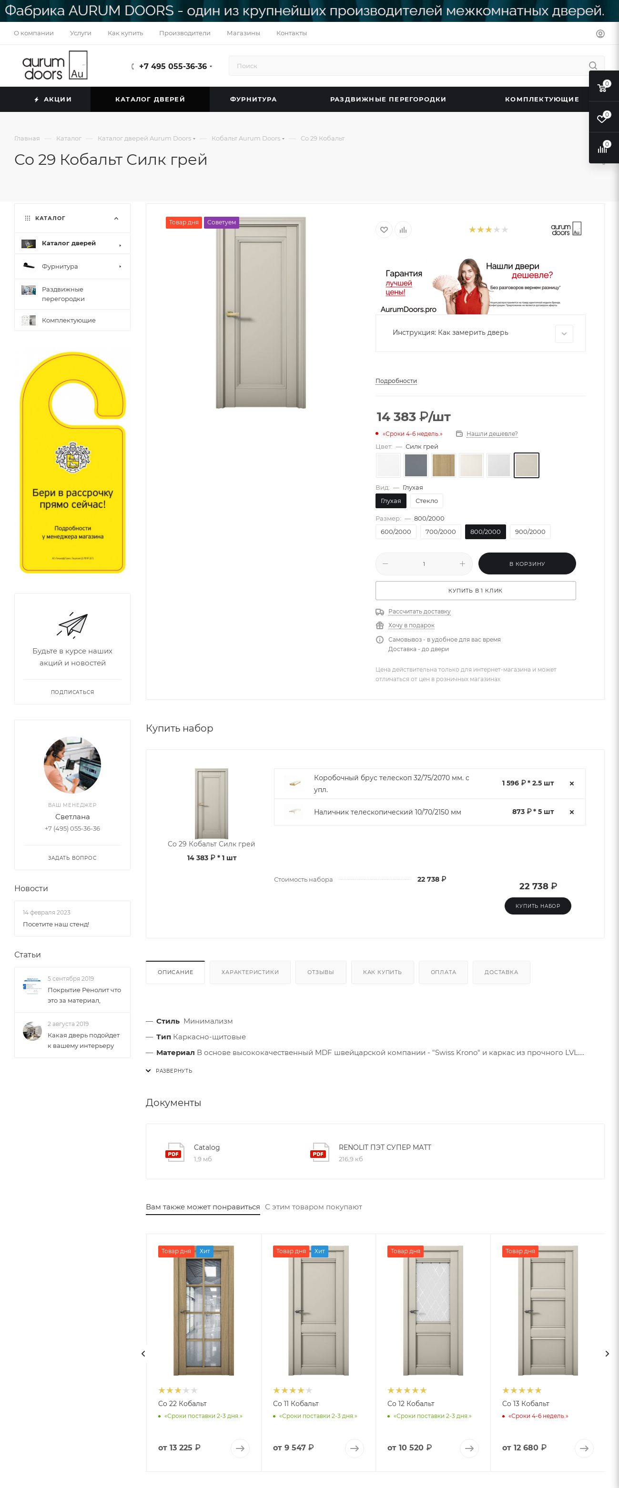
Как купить (382, 972)
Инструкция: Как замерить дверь (483, 334)
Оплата (444, 972)
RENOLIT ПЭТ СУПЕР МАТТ (385, 1147)
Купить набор (538, 906)
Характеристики (250, 972)
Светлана (72, 817)
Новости (31, 889)
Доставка (501, 972)
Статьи (27, 954)
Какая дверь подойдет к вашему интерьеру (84, 1041)
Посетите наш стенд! (56, 924)
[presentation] (143, 1353)
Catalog (207, 1147)
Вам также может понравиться (203, 1206)
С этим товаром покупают (313, 1206)
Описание (175, 972)
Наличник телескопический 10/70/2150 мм (387, 812)
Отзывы (321, 972)
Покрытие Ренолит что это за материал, (84, 995)
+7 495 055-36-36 (173, 66)
